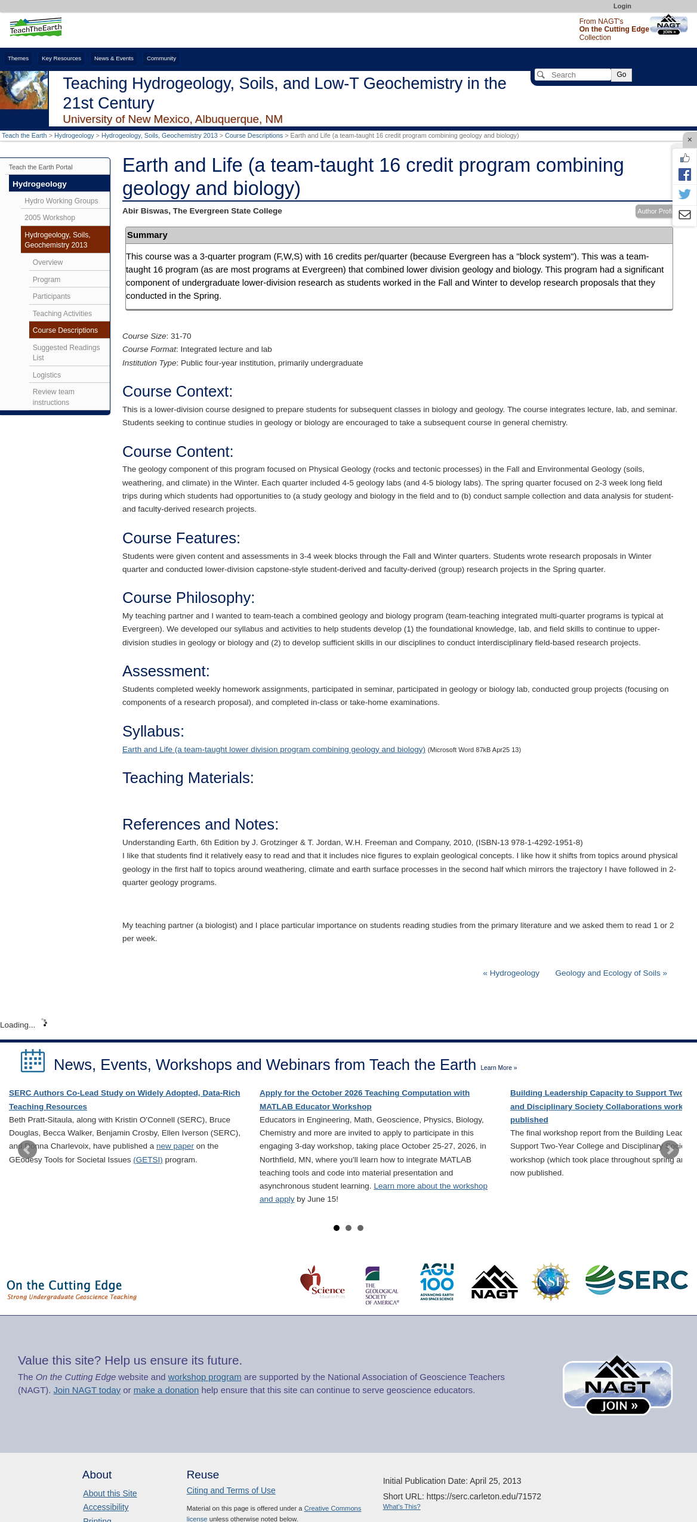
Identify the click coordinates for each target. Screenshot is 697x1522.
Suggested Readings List (66, 353)
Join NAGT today (87, 1390)
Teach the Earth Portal (41, 167)
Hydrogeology (74, 135)
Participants (51, 296)
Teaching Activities (62, 314)
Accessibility (105, 1507)
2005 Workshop (49, 218)
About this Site (110, 1493)
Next (669, 1149)
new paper (175, 1146)
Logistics (47, 375)
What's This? (402, 1506)
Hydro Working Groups (61, 201)
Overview (48, 262)
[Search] (573, 75)
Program (47, 280)
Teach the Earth (24, 135)
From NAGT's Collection (614, 29)
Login (622, 6)
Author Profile (657, 211)
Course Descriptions (254, 135)
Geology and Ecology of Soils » (611, 973)
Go (621, 74)
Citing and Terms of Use (231, 1490)
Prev (27, 1149)
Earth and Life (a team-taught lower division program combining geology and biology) (273, 749)
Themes (18, 58)
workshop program (205, 1377)
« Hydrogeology (512, 973)
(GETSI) (148, 1159)
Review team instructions (54, 397)
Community (161, 58)
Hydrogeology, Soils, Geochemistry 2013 (159, 135)
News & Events (114, 58)
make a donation (166, 1390)
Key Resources (61, 58)
